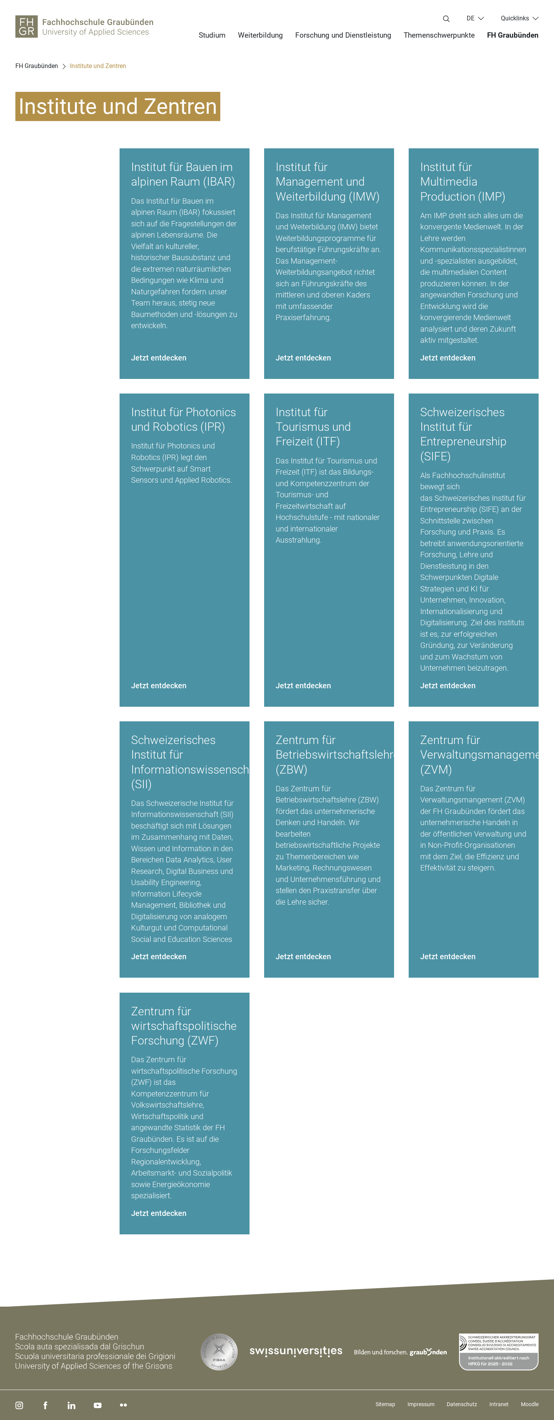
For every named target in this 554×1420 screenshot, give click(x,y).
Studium (212, 35)
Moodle (530, 1404)
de (470, 18)
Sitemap (385, 1404)
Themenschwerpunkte (439, 35)
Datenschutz (462, 1404)
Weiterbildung (260, 35)
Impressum (421, 1404)
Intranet (499, 1404)
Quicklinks (515, 18)
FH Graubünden (513, 35)
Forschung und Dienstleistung (343, 35)
